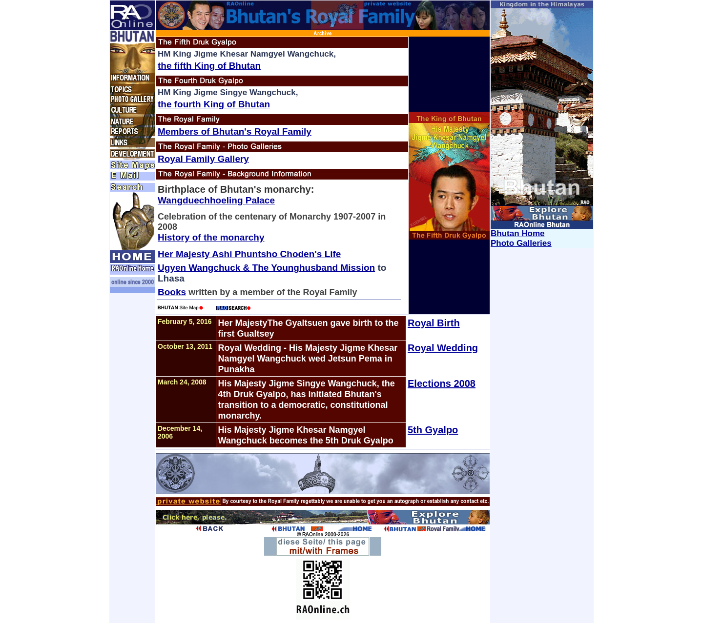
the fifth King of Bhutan (209, 65)
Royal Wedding (443, 347)
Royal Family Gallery (203, 159)
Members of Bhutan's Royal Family (234, 131)
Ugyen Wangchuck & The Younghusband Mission (266, 267)
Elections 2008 (442, 383)
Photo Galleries (521, 243)
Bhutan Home (518, 233)
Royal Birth (434, 323)
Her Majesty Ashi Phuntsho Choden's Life (249, 254)
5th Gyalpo (433, 429)
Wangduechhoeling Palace (216, 200)
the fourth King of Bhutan (214, 104)
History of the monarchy (211, 237)
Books (172, 292)
